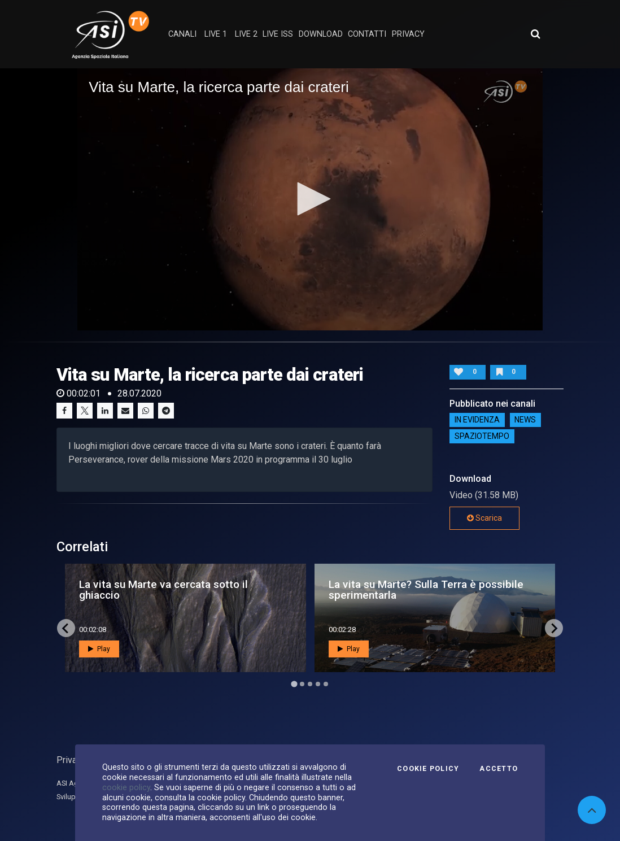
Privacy (71, 760)
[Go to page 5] (326, 684)
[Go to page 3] (310, 684)
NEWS (525, 420)
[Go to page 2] (302, 684)
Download (321, 34)
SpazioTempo (482, 436)
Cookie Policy (428, 768)
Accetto (498, 768)
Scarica (484, 517)
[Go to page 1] (294, 684)
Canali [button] (182, 34)
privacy (408, 34)
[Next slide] (554, 628)
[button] (310, 199)
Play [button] (99, 649)
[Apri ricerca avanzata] (535, 34)
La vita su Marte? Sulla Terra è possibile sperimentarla (426, 590)
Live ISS (278, 34)
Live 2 (246, 34)
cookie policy (126, 787)
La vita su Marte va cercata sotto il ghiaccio (163, 590)
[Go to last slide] (66, 628)
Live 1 (215, 34)
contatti (367, 34)
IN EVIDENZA (477, 420)
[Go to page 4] (318, 684)
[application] (310, 199)
